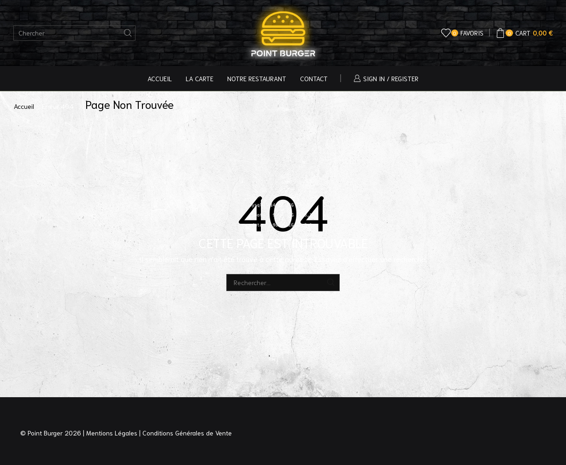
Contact (314, 78)
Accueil (159, 78)
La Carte (199, 78)
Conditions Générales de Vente (187, 433)
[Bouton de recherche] (128, 33)
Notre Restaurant (256, 78)
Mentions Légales (111, 433)
